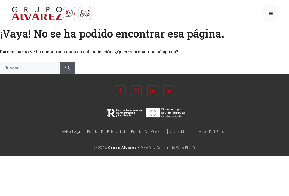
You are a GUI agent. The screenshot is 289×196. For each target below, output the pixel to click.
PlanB (190, 147)
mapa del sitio (211, 131)
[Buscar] (67, 68)
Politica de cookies (148, 131)
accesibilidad (181, 131)
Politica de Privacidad (106, 131)
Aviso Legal (71, 131)
